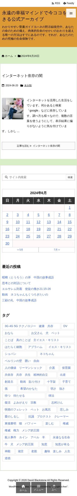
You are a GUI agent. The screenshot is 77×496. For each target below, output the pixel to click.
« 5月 (20, 249)
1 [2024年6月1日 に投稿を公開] (69, 208)
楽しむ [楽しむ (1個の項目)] (49, 423)
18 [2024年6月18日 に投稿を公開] (28, 229)
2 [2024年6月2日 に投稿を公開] (7, 215)
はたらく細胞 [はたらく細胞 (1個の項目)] (13, 347)
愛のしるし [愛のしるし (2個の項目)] (12, 416)
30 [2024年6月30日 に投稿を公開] (7, 243)
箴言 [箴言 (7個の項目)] (21, 451)
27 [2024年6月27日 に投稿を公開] (49, 236)
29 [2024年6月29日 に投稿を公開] (70, 236)
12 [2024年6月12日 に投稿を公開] (38, 222)
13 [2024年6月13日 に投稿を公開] (49, 222)
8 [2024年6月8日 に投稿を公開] (69, 215)
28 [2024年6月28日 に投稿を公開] (59, 236)
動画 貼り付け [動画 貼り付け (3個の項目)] (30, 381)
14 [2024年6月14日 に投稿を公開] (59, 222)
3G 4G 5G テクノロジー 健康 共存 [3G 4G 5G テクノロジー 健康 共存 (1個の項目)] (29, 326)
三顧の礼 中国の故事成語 (19, 300)
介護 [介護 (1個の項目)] (52, 367)
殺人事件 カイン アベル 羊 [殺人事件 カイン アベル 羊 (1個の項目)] (25, 437)
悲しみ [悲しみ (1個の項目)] (64, 409)
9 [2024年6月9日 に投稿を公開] (7, 222)
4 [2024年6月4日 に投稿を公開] (28, 215)
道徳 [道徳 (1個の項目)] (7, 458)
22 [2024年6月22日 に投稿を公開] (70, 229)
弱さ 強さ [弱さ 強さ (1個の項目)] (58, 388)
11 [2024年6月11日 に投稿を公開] (28, 222)
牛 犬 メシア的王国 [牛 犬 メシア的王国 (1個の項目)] (19, 444)
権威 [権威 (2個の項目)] (66, 423)
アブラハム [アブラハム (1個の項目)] (35, 347)
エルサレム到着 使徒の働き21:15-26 (26, 288)
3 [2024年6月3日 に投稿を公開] (18, 215)
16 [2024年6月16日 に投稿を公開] (7, 229)
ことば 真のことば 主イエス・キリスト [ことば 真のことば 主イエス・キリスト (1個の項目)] (32, 340)
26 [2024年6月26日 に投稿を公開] (38, 236)
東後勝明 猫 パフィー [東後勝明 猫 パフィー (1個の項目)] (20, 423)
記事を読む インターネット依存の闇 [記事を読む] (38, 145)
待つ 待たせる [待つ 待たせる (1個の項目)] (15, 395)
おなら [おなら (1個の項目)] (9, 333)
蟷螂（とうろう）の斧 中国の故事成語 (28, 277)
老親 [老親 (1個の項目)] (34, 451)
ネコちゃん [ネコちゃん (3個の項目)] (47, 353)
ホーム (9, 55)
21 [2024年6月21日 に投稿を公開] (59, 229)
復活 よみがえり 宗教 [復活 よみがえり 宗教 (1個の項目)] (20, 402)
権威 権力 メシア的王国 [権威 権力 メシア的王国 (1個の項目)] (22, 430)
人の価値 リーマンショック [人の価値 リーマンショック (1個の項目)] (23, 367)
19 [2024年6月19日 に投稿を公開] (38, 229)
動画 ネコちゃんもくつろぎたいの (25, 294)
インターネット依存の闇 (22, 76)
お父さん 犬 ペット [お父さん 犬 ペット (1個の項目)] (45, 333)
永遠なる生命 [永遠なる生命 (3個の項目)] (61, 437)
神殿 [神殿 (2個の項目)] (7, 451)
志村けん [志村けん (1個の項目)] (57, 402)
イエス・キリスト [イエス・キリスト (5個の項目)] (59, 347)
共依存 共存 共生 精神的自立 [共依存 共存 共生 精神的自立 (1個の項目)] (26, 374)
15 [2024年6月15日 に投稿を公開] (70, 222)
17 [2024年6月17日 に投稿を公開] (18, 229)
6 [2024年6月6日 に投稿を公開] (49, 215)
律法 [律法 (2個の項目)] (51, 395)
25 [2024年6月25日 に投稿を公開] (28, 236)
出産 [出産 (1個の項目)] (63, 374)
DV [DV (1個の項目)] (65, 326)
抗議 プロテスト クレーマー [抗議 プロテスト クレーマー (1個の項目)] (48, 416)
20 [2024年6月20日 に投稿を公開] (49, 229)
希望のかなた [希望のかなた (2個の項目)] (29, 388)
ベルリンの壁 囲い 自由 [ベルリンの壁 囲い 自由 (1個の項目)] (22, 360)
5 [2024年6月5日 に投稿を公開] (38, 215)
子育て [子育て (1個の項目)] (66, 381)
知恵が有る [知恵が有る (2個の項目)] (62, 444)
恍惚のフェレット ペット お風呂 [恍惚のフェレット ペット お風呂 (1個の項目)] (28, 409)
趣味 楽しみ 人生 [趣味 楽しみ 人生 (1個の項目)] (57, 451)
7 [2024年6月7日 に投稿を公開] (59, 215)
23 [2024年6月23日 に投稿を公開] (7, 236)
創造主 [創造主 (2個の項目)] (9, 381)
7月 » (57, 249)
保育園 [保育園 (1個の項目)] (66, 367)
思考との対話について (16, 283)
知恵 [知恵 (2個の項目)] (44, 444)
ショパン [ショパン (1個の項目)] (10, 353)
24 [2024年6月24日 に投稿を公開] (18, 236)
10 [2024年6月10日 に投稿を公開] (18, 222)
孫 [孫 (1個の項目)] (6, 388)
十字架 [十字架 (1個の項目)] (51, 381)
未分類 (28, 85)
